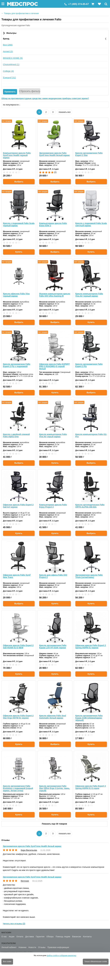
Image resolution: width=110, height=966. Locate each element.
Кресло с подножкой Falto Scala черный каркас (19, 224)
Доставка (29, 936)
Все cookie (7, 962)
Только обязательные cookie (95, 962)
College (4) (8, 71)
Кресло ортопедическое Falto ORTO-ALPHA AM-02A (90, 506)
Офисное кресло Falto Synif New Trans (17, 576)
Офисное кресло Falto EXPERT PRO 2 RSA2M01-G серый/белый (54, 366)
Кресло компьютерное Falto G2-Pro (91, 435)
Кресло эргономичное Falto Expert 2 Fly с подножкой (16, 365)
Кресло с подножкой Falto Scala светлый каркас (91, 224)
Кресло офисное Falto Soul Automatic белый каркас (52, 716)
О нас (4, 936)
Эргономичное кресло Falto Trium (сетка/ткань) (89, 576)
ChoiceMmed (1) (11, 64)
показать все (65, 112)
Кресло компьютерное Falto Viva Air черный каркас (89, 295)
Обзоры (50, 936)
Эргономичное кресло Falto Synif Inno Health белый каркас (54, 154)
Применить (10, 92)
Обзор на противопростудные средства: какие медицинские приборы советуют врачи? (45, 98)
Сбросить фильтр (29, 91)
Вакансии (76, 936)
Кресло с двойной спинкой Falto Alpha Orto (16, 435)
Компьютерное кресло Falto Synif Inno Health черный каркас (17, 155)
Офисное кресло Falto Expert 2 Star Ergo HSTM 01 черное (18, 716)
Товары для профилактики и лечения (20, 13)
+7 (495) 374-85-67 (78, 4)
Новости (32, 947)
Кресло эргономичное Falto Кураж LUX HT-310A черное (52, 646)
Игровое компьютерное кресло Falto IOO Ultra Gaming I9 (54, 295)
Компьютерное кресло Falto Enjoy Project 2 (53, 506)
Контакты (87, 936)
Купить (18, 252)
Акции (11, 936)
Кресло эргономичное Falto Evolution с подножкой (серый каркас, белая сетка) (18, 788)
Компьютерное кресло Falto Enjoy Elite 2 (53, 224)
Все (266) (8, 45)
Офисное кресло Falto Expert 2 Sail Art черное (18, 506)
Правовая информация (58, 947)
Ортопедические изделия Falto (15, 25)
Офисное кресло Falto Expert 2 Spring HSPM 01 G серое (90, 787)
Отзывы (41, 947)
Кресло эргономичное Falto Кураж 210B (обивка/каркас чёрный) (89, 717)
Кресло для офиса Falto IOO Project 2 (53, 576)
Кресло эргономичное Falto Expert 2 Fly (89, 365)
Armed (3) (8, 51)
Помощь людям (63, 936)
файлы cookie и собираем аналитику (61, 956)
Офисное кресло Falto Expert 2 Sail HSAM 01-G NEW (18, 646)
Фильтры (9, 33)
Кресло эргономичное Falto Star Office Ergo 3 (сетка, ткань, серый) (54, 788)
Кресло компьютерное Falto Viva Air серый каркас (53, 435)
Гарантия (40, 936)
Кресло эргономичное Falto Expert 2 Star (89, 154)
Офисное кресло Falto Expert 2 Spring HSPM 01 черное (90, 646)
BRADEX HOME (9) (13, 58)
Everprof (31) (9, 77)
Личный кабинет (8, 947)
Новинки (22, 947)
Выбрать (18, 181)
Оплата (19, 936)
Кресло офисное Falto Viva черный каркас (16, 295)
